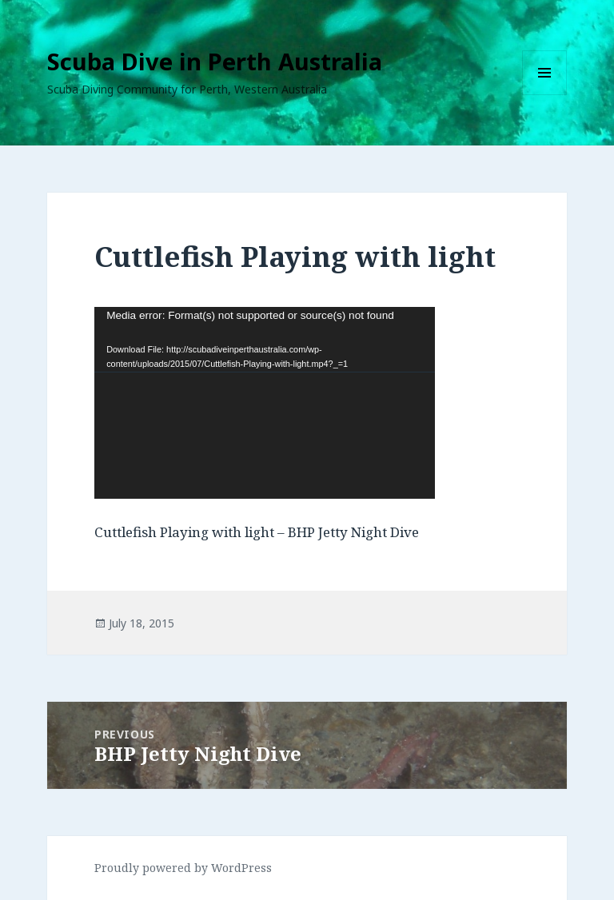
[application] (264, 403)
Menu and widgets (545, 94)
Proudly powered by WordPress (183, 867)
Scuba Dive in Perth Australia (214, 61)
